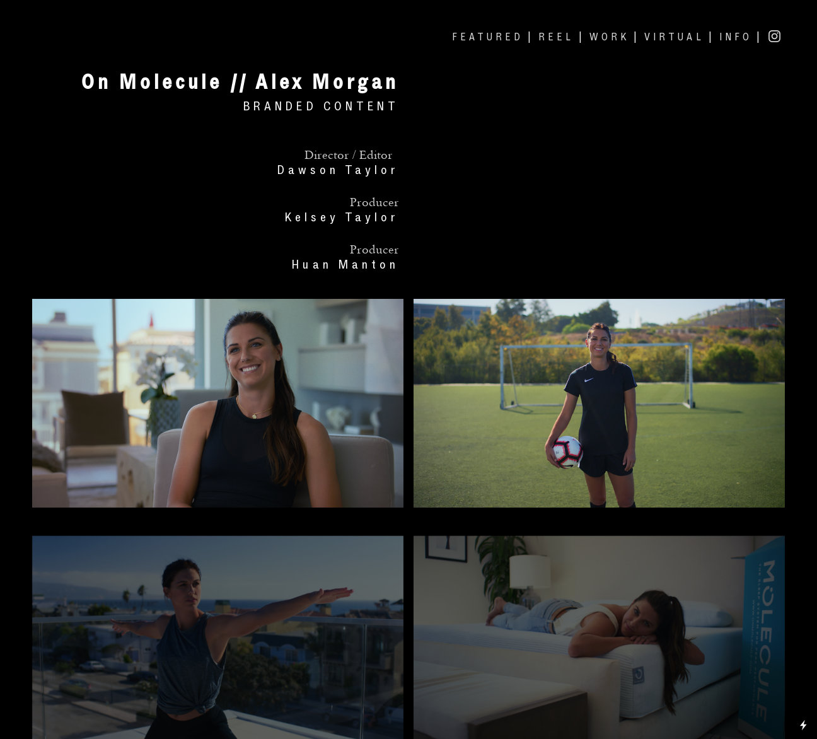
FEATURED (488, 37)
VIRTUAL (674, 37)
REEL (556, 37)
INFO (735, 37)
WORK (609, 37)
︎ (776, 37)
